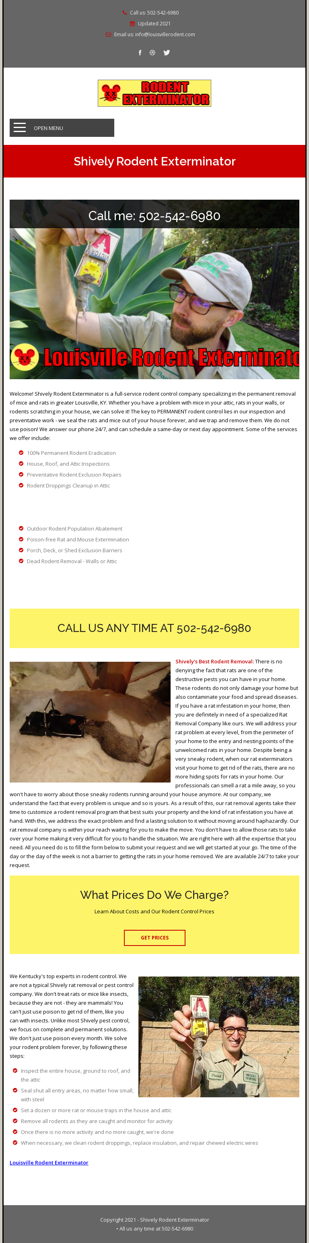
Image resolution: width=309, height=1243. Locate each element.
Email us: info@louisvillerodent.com (154, 34)
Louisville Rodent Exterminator (49, 1162)
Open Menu (48, 128)
